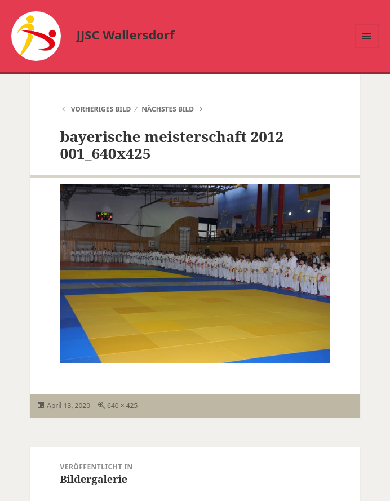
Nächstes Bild (167, 109)
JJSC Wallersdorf (126, 34)
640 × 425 (122, 405)
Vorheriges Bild (101, 109)
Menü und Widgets (367, 47)
